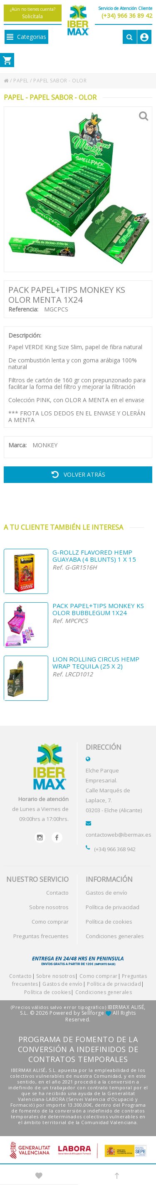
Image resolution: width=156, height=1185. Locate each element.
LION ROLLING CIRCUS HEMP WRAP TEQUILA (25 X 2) (95, 663)
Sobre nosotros (49, 907)
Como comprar (50, 921)
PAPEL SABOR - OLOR (60, 80)
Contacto (57, 892)
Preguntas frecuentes (41, 936)
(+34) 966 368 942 (115, 849)
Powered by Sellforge (77, 1012)
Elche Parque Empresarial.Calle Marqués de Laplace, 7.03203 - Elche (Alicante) (114, 790)
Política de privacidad (112, 907)
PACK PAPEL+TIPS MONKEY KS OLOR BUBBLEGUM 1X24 (98, 609)
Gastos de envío (106, 892)
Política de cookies (109, 921)
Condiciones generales (115, 936)
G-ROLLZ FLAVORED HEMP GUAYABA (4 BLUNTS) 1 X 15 (94, 556)
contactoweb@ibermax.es (118, 834)
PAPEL (21, 80)
